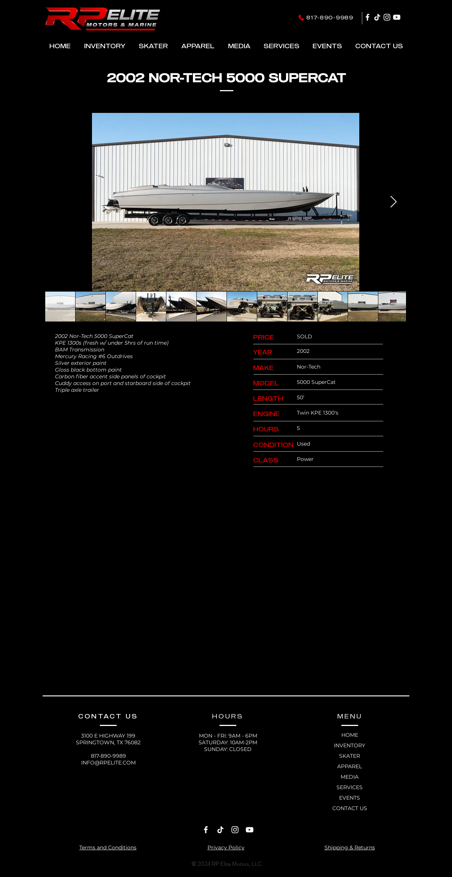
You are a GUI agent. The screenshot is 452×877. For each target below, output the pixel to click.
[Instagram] (386, 17)
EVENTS (349, 797)
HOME (349, 735)
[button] (153, 46)
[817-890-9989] (326, 17)
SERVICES (349, 787)
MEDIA (350, 776)
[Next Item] (393, 202)
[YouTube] (396, 17)
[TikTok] (377, 17)
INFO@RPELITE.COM (108, 762)
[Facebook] (367, 17)
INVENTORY (349, 745)
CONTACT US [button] (349, 808)
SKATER (349, 756)
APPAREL (349, 766)
